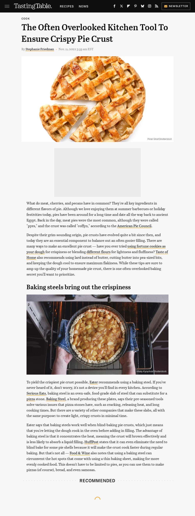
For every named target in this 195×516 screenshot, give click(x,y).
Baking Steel (56, 398)
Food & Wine (80, 452)
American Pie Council (134, 225)
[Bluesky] (142, 6)
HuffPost (91, 441)
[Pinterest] (135, 6)
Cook (25, 18)
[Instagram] (150, 6)
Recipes (67, 6)
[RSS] (157, 6)
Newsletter (176, 6)
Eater (94, 381)
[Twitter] (121, 6)
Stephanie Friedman (40, 49)
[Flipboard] (128, 6)
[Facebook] (114, 6)
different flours (99, 251)
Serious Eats (36, 393)
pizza (31, 398)
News (83, 6)
